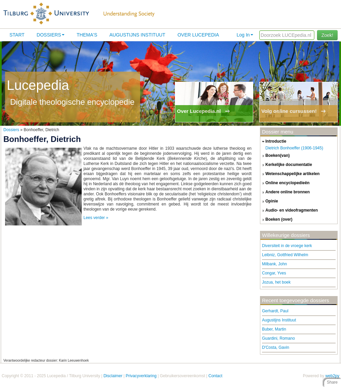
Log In (245, 35)
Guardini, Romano (278, 338)
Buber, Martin (274, 329)
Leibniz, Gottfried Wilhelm (285, 254)
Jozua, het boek (276, 282)
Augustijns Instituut (137, 35)
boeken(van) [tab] (275, 156)
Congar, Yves (274, 273)
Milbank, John (274, 264)
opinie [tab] (269, 201)
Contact (215, 375)
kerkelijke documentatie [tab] (286, 165)
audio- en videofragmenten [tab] (289, 210)
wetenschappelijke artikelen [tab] (290, 174)
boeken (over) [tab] (276, 219)
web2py (332, 375)
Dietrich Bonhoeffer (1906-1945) (294, 148)
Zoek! (327, 35)
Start (17, 35)
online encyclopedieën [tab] (285, 183)
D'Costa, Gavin (275, 347)
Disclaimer (112, 375)
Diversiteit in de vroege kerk (287, 245)
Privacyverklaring (141, 375)
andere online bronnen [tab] (285, 192)
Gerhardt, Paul (275, 311)
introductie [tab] (273, 141)
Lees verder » (95, 217)
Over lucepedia (198, 35)
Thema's (87, 35)
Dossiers (50, 35)
